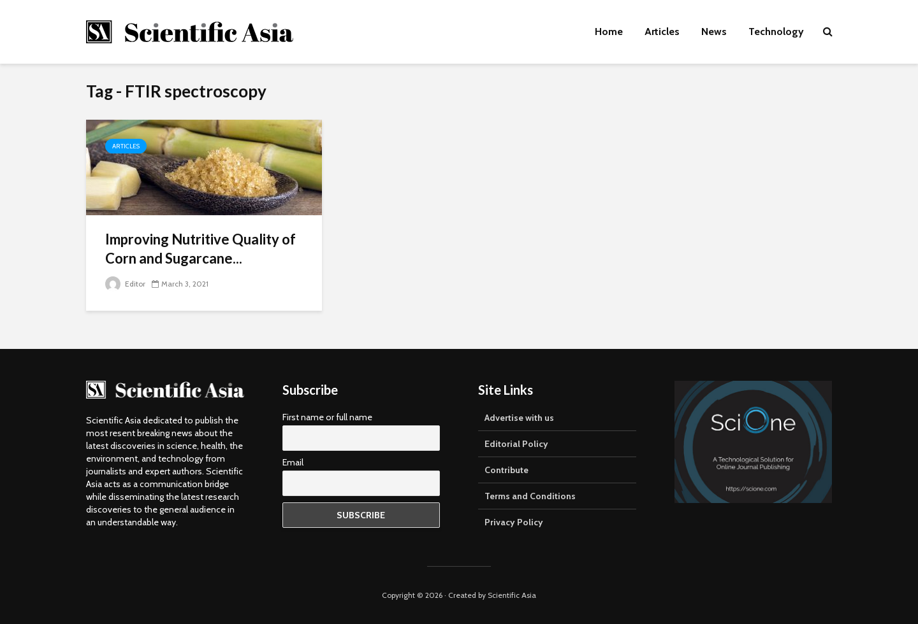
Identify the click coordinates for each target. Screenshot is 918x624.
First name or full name (327, 417)
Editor (125, 283)
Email (292, 462)
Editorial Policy (516, 444)
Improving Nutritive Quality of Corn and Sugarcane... (200, 248)
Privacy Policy (513, 522)
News (714, 31)
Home (609, 31)
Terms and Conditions (530, 496)
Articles (662, 31)
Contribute (506, 470)
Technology (776, 31)
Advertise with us (519, 417)
